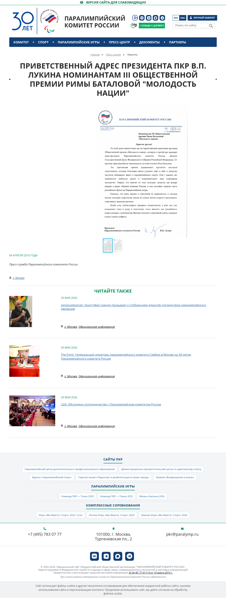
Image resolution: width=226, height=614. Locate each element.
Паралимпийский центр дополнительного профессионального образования (113, 470)
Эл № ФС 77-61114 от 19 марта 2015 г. (151, 588)
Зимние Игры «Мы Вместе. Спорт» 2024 (174, 530)
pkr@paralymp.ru (182, 550)
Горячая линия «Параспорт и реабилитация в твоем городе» (85, 489)
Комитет (21, 42)
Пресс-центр (119, 42)
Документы (149, 42)
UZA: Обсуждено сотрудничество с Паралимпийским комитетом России (111, 404)
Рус (176, 17)
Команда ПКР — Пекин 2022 (117, 510)
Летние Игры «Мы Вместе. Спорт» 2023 (111, 530)
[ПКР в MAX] (155, 18)
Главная (95, 54)
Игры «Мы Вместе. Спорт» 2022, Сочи (50, 530)
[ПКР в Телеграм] (162, 18)
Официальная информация (97, 327)
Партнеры (177, 42)
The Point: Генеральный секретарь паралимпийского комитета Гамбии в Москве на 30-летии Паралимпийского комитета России (126, 357)
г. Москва (18, 278)
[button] (212, 109)
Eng (182, 17)
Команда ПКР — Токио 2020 (70, 510)
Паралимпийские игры (79, 42)
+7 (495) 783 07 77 (45, 550)
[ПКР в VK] (142, 18)
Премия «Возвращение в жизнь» (160, 489)
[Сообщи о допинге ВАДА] (134, 25)
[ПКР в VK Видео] (148, 18)
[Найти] (211, 26)
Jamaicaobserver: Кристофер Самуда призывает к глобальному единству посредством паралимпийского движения (133, 307)
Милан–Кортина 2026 (160, 510)
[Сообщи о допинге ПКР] (151, 25)
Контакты (23, 52)
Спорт (43, 42)
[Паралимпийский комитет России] (43, 17)
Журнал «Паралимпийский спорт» (165, 480)
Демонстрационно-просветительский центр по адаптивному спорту (85, 480)
